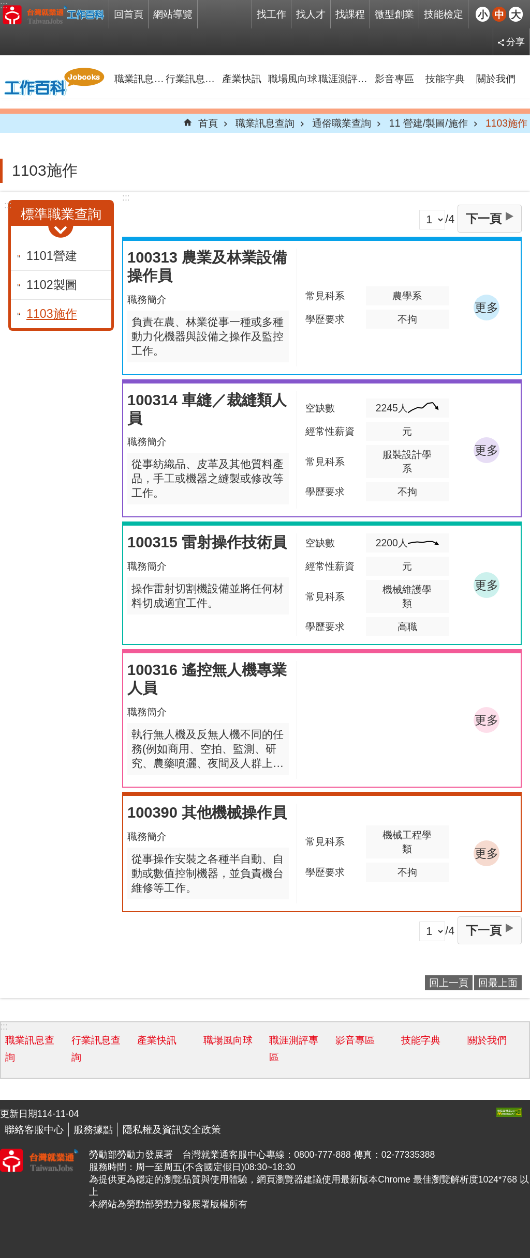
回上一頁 (448, 982)
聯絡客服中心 (34, 1129)
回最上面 (498, 982)
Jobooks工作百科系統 (53, 14)
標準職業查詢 (61, 214)
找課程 (350, 14)
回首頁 (128, 14)
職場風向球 (292, 78)
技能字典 (445, 78)
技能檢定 (443, 14)
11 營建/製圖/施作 (428, 123)
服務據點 (93, 1129)
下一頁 (484, 218)
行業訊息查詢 (191, 78)
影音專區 (394, 78)
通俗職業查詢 (341, 123)
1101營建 (51, 256)
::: (4, 5)
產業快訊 (241, 78)
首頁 (208, 123)
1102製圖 (51, 285)
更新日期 (18, 1114)
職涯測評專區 (343, 78)
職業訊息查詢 (139, 78)
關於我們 (496, 78)
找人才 (311, 14)
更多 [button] (486, 307)
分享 (515, 42)
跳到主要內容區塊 (5, 5)
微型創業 (394, 14)
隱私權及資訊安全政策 (172, 1129)
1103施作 (506, 123)
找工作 (271, 14)
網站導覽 (173, 14)
